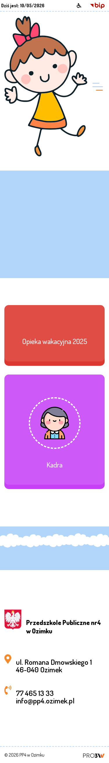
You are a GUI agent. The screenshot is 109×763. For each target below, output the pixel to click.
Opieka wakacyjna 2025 (54, 341)
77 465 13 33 (35, 693)
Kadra (54, 464)
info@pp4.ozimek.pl (45, 700)
